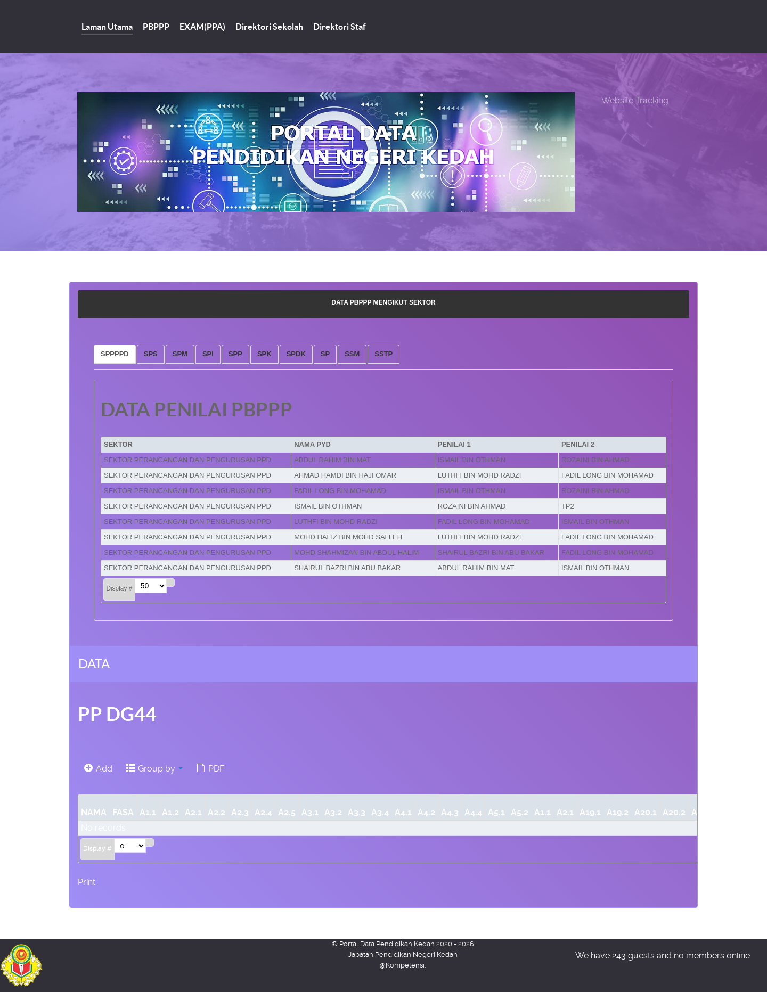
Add (98, 769)
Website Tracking (634, 100)
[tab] (115, 354)
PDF (210, 769)
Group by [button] (154, 769)
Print (86, 882)
